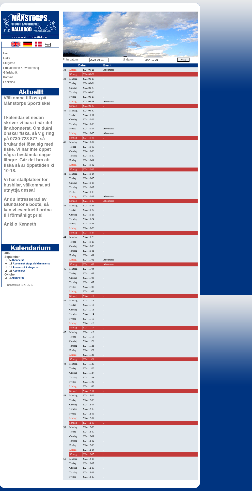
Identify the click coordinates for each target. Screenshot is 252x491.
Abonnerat (17, 260)
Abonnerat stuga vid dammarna (31, 263)
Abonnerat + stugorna (25, 267)
